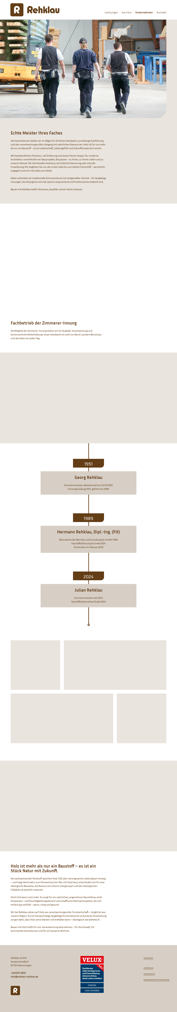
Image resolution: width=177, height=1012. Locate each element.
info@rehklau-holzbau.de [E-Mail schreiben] (24, 976)
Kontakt (161, 12)
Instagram (148, 958)
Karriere (127, 12)
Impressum (148, 968)
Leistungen (111, 12)
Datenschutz (149, 974)
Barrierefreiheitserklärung (156, 980)
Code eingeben (92, 990)
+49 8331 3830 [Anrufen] (18, 972)
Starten (92, 985)
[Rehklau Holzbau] (34, 9)
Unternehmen (144, 12)
